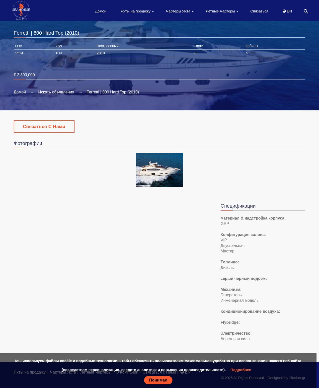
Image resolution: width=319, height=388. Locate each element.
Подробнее (241, 370)
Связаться (259, 11)
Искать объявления (56, 92)
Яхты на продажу (136, 11)
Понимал (158, 380)
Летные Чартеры (220, 11)
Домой (100, 11)
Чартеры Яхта (178, 11)
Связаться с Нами (44, 126)
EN (287, 11)
